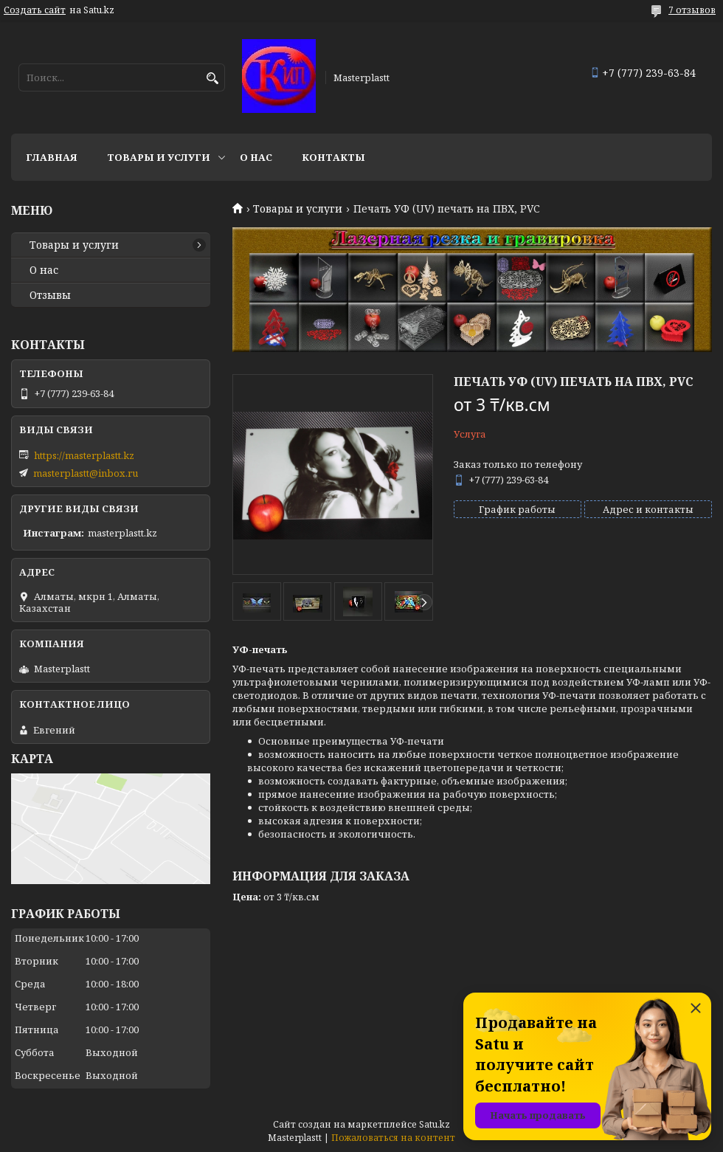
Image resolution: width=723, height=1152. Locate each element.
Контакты (333, 157)
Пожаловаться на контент (393, 1137)
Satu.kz (434, 1124)
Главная (51, 157)
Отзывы (50, 295)
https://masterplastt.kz (84, 455)
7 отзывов (692, 10)
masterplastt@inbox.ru (85, 473)
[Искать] (212, 79)
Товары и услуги (158, 157)
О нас (256, 157)
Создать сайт (35, 10)
